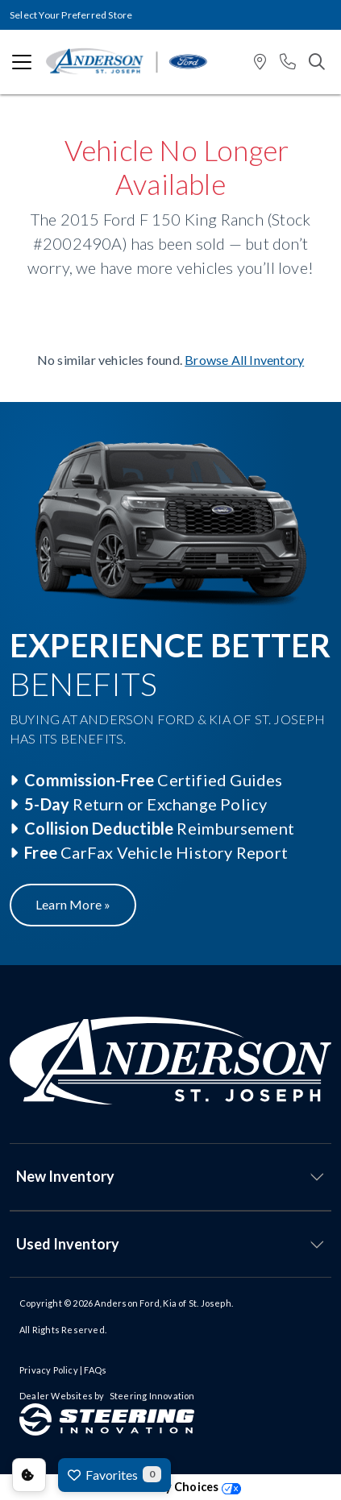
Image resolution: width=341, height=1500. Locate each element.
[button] (260, 62)
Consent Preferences (29, 1475)
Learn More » (72, 904)
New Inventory (65, 1176)
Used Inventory (67, 1244)
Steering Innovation (152, 1395)
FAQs (95, 1370)
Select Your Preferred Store (71, 15)
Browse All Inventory (244, 359)
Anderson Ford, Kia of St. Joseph (162, 1303)
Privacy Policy (48, 1370)
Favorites (114, 1474)
